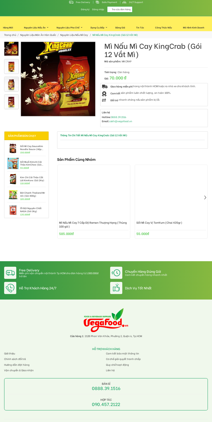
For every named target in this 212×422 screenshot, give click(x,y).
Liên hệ (110, 370)
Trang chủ (10, 34)
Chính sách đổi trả (15, 358)
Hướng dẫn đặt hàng (17, 364)
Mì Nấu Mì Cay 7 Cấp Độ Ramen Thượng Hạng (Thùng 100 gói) (93, 224)
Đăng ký (85, 9)
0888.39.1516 (118, 117)
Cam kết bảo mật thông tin (122, 353)
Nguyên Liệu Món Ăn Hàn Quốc (38, 34)
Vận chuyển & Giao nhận (19, 370)
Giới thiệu (9, 353)
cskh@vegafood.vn (120, 121)
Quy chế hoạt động (117, 364)
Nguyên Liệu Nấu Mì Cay (74, 34)
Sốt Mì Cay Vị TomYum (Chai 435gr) (159, 223)
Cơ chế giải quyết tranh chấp (123, 358)
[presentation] (205, 197)
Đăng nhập (98, 9)
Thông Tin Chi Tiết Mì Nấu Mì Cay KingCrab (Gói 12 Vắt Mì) (93, 135)
